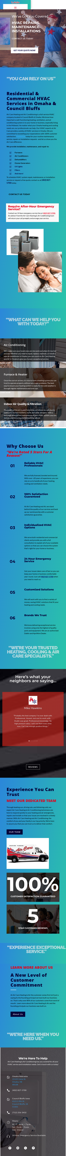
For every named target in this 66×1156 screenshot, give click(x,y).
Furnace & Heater (15, 374)
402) (44, 180)
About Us (18, 1014)
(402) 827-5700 (49, 213)
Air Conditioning (15, 345)
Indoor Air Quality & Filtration (22, 404)
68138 (15, 1084)
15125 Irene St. (19, 1079)
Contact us (21, 136)
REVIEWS (33, 767)
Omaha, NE (17, 1082)
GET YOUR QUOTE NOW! (24, 50)
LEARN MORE (5, 363)
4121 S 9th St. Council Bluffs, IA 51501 (20, 1104)
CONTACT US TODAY (22, 38)
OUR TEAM (14, 832)
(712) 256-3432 (19, 1112)
